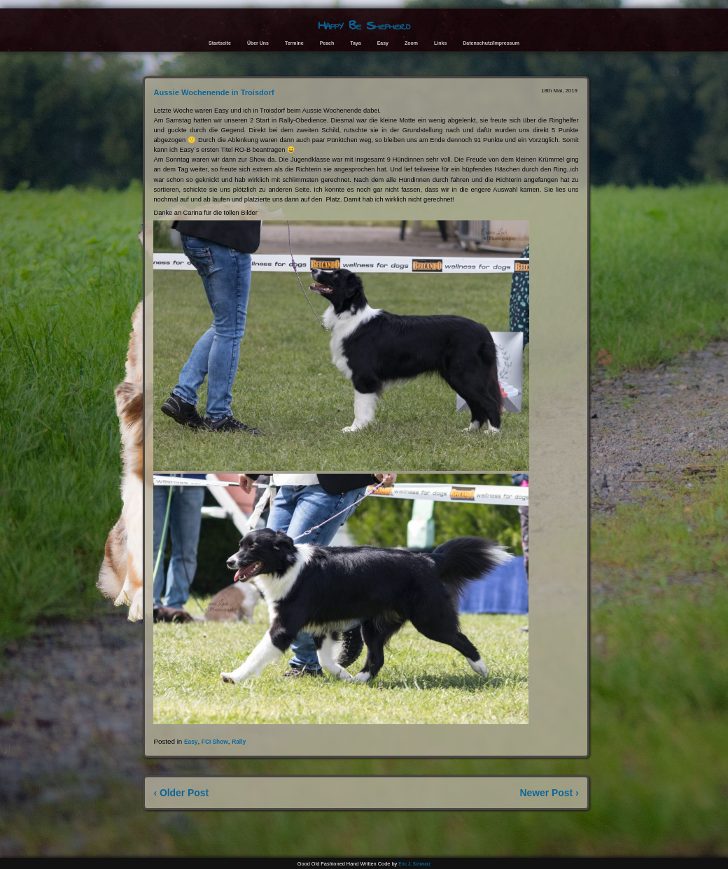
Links (440, 43)
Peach (327, 43)
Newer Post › (549, 792)
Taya (355, 43)
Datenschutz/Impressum (491, 43)
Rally (239, 741)
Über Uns (258, 43)
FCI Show (215, 741)
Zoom (411, 43)
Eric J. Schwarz (414, 863)
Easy (382, 43)
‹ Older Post (181, 792)
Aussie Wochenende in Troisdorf (213, 92)
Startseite (220, 43)
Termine (294, 43)
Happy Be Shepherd (364, 25)
